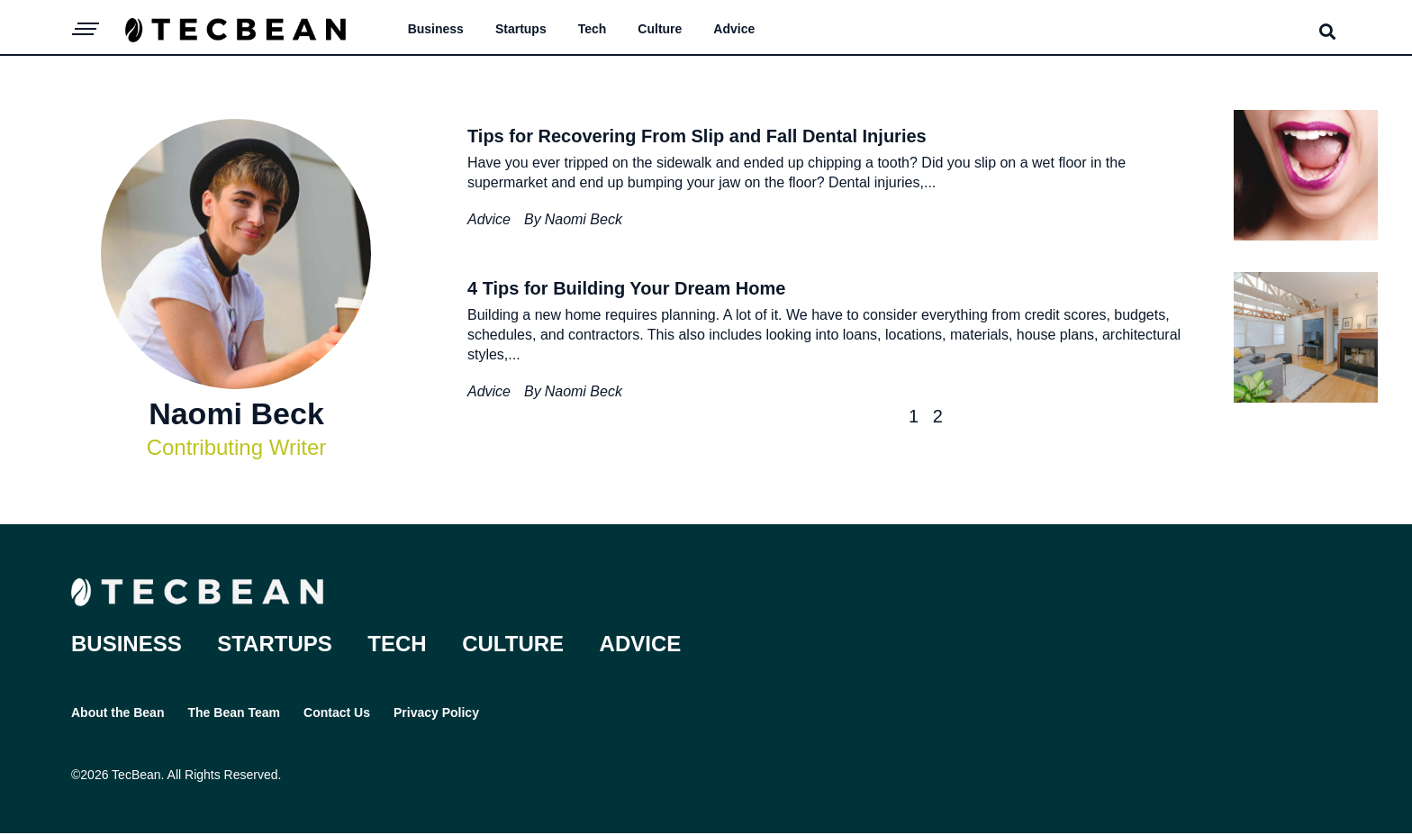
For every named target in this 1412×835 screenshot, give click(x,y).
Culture (660, 29)
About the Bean (117, 713)
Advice (734, 29)
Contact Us (342, 713)
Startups (521, 29)
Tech (592, 29)
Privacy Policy (444, 713)
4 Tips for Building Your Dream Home (626, 288)
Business (436, 29)
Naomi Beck (583, 219)
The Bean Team (236, 713)
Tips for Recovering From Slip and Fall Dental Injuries (697, 136)
